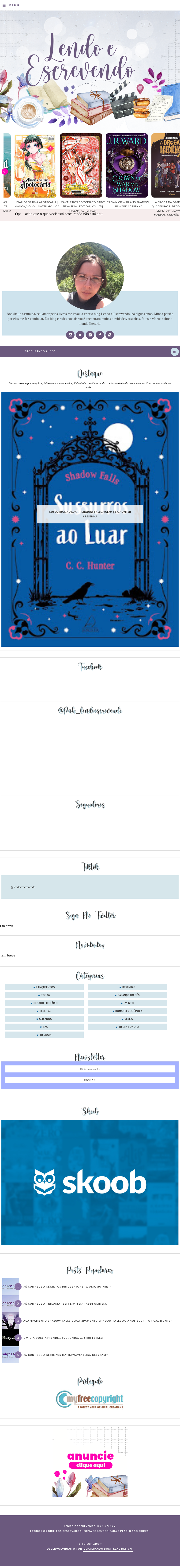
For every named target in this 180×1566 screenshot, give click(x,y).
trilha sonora (129, 1027)
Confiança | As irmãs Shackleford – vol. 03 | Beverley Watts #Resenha (26, 206)
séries (128, 1019)
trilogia (45, 1035)
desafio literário (46, 1003)
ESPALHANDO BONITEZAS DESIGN (108, 1549)
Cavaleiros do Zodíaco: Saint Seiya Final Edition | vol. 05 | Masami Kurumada (118, 206)
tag (45, 1027)
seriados (45, 1019)
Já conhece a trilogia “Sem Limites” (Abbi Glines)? (65, 1303)
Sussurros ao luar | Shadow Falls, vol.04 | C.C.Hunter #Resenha (90, 514)
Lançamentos (45, 987)
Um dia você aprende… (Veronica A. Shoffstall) (63, 1337)
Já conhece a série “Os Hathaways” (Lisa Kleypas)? (65, 1354)
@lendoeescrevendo (23, 887)
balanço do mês (129, 995)
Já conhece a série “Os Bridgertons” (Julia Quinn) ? (67, 1286)
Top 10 (45, 995)
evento (129, 1003)
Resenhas (128, 987)
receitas (45, 1011)
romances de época (128, 1011)
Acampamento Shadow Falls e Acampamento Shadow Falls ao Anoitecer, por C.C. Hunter (98, 1320)
